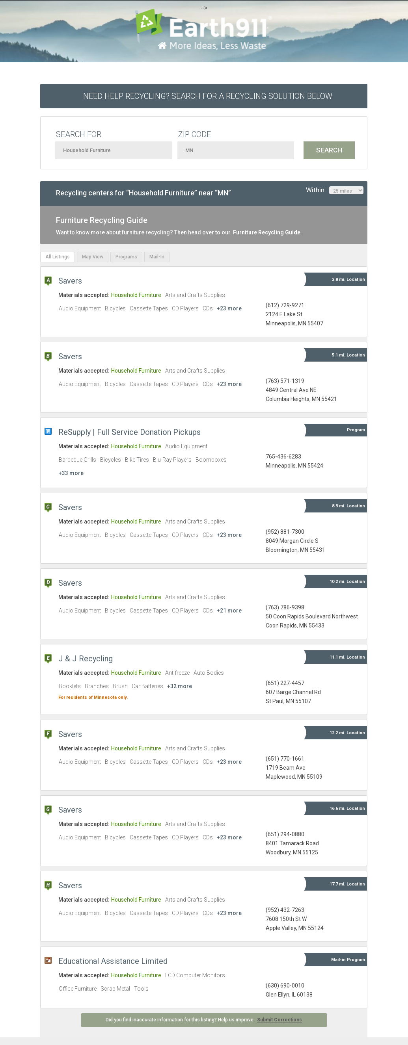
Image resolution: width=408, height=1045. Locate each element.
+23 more (229, 308)
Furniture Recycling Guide (266, 232)
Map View (92, 257)
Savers (70, 281)
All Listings (57, 257)
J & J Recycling (85, 658)
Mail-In (156, 257)
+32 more (179, 686)
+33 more (71, 473)
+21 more (229, 610)
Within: (334, 190)
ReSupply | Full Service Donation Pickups (129, 432)
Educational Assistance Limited (113, 961)
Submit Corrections (279, 1020)
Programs (126, 257)
